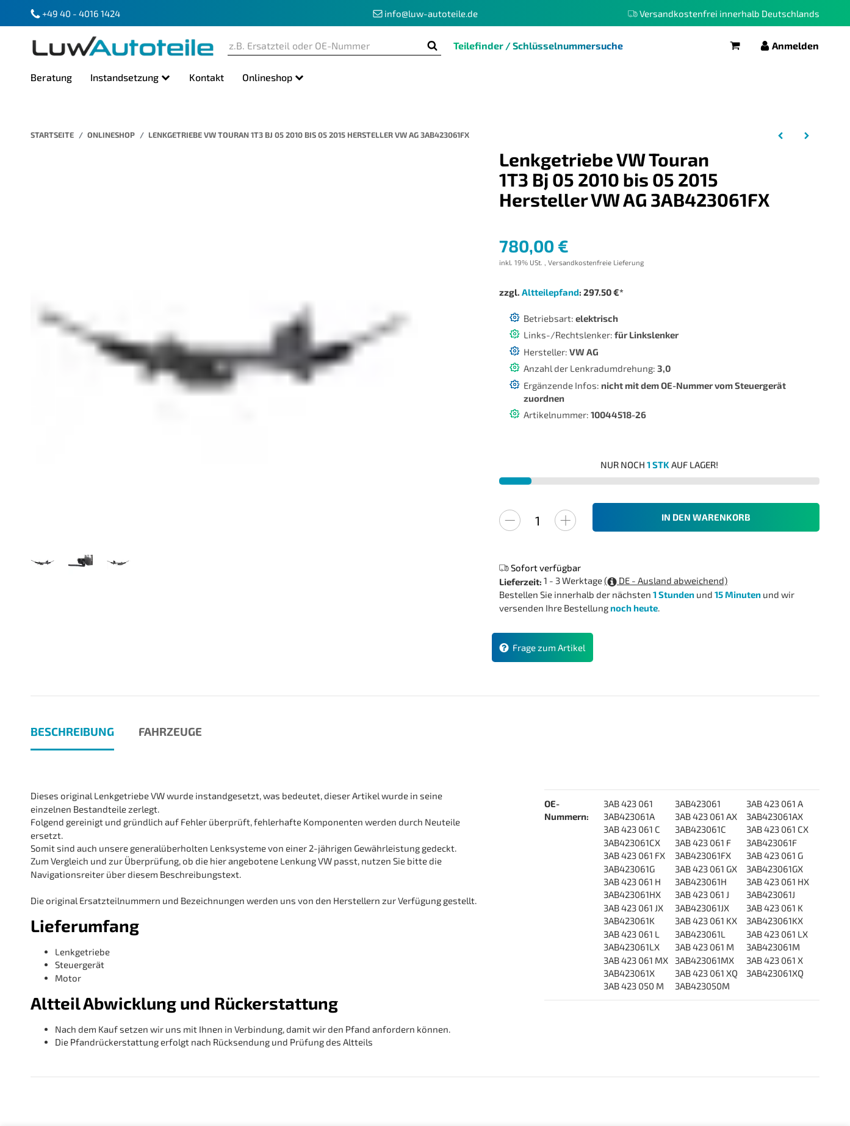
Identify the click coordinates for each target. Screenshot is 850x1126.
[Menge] (537, 520)
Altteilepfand (550, 292)
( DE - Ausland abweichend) (665, 580)
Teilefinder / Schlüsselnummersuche (538, 45)
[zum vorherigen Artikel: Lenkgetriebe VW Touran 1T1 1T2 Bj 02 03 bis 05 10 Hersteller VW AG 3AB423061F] (781, 134)
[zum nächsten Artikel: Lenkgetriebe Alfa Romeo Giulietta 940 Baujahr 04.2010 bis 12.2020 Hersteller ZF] (806, 134)
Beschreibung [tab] (72, 731)
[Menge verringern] (509, 520)
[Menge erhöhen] (565, 520)
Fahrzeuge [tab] (170, 731)
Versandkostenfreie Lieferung (596, 262)
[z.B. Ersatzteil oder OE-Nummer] (325, 46)
